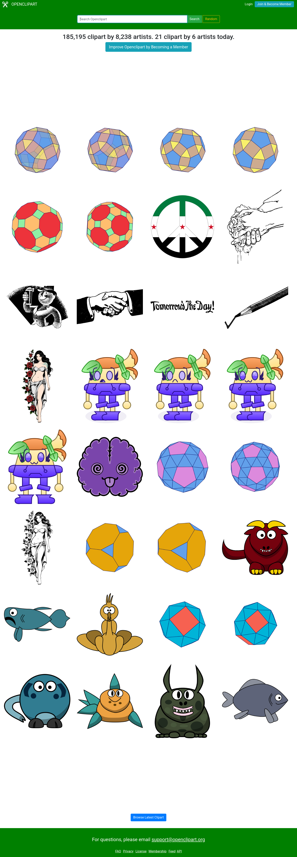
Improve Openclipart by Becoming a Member (148, 47)
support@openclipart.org (178, 839)
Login (249, 4)
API (179, 851)
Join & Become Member (274, 4)
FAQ (118, 851)
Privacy (128, 851)
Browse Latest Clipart (148, 817)
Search (194, 19)
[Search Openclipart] (132, 19)
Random (211, 19)
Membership (157, 851)
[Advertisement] (148, 87)
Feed (172, 851)
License (140, 851)
